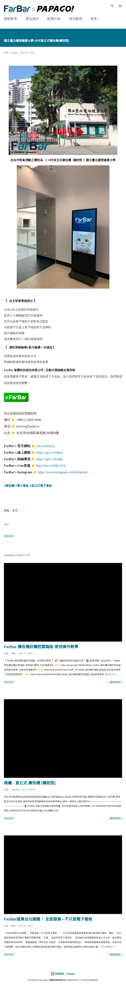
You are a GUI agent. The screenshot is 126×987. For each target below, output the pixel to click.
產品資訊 (32, 18)
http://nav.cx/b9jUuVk (50, 465)
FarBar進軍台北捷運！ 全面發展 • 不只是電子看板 (48, 919)
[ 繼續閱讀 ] (115, 681)
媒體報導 (10, 18)
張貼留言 (9, 535)
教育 (15, 510)
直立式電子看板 (41, 485)
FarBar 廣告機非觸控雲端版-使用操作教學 (41, 646)
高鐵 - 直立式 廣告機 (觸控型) (30, 782)
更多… (95, 18)
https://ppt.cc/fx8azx (49, 452)
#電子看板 (22, 485)
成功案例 (75, 18)
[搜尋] (112, 6)
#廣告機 (9, 485)
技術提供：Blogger (63, 973)
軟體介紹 (53, 18)
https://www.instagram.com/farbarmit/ (63, 472)
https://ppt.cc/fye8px (49, 459)
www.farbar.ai (45, 445)
